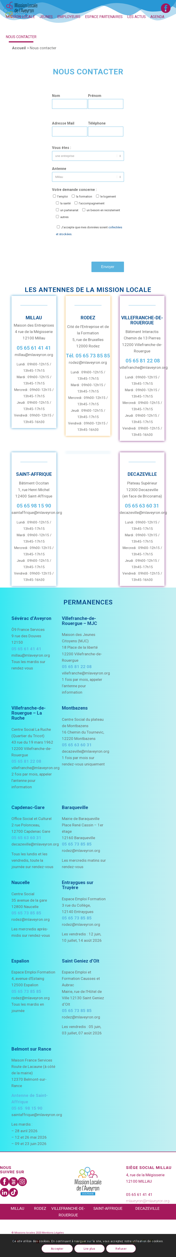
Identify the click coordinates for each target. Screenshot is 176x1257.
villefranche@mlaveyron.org (144, 367)
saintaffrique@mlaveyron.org (36, 512)
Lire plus (89, 1248)
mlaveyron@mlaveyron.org (147, 1201)
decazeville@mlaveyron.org (143, 512)
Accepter (57, 1248)
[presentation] (87, 249)
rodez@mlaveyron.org (88, 362)
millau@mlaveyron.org (34, 354)
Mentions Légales (53, 1232)
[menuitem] (20, 17)
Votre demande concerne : (86, 203)
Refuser (121, 1248)
